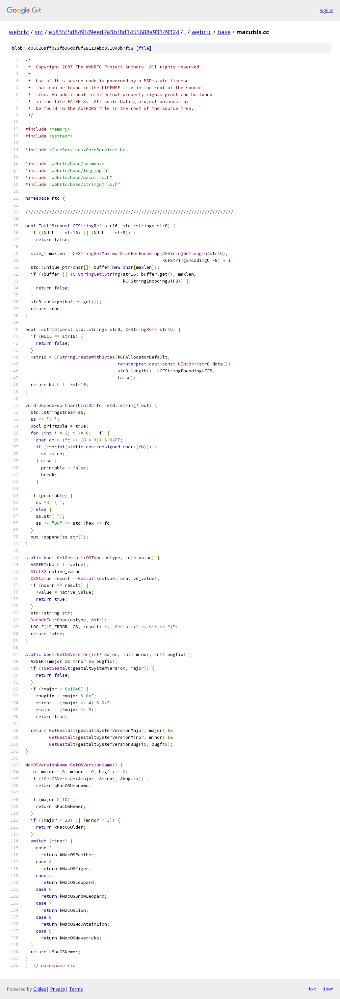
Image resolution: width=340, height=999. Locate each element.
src (39, 32)
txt (312, 989)
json (328, 989)
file (144, 48)
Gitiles (39, 989)
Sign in (326, 10)
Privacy (57, 989)
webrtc (19, 32)
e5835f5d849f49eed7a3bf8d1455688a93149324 (114, 32)
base (224, 32)
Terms (76, 989)
